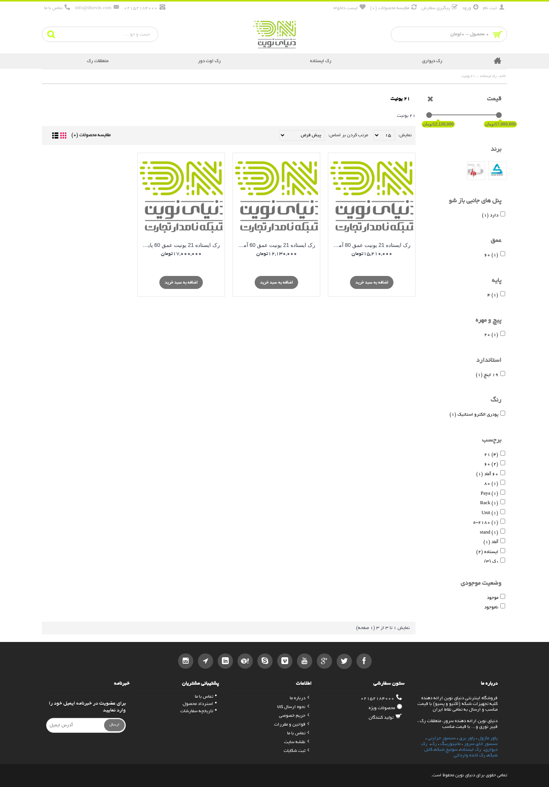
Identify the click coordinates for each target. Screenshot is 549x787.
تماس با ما (298, 733)
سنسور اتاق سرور (481, 744)
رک (434, 744)
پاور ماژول (488, 738)
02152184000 (381, 698)
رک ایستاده (470, 749)
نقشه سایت (296, 742)
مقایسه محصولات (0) (91, 135)
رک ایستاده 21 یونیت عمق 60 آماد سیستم (275, 245)
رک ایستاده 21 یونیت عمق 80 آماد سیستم (370, 245)
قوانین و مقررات (291, 724)
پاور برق (467, 738)
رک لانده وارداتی (469, 755)
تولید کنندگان (385, 717)
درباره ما (299, 698)
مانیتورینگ (450, 744)
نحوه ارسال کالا (293, 707)
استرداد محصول (200, 704)
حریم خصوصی (294, 715)
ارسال (114, 725)
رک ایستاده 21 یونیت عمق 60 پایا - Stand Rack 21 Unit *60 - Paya (180, 245)
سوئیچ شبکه (446, 749)
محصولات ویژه (385, 708)
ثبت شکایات (296, 750)
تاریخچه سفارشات (198, 711)
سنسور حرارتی (442, 738)
